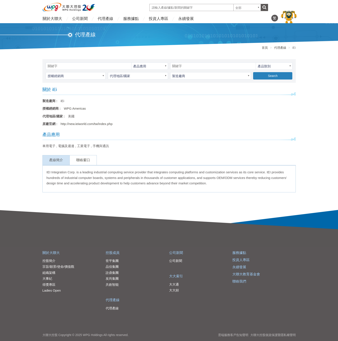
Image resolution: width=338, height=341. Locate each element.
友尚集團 (112, 278)
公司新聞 (80, 18)
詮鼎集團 (112, 272)
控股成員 (113, 253)
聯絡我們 (239, 281)
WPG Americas (75, 108)
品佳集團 (112, 266)
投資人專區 (158, 18)
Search (272, 76)
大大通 (174, 284)
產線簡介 (56, 160)
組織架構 (48, 272)
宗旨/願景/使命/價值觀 (58, 266)
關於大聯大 (52, 18)
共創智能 (112, 284)
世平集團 (112, 261)
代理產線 (105, 18)
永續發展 (186, 18)
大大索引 (176, 276)
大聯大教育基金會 (246, 274)
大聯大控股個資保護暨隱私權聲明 (273, 335)
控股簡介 (48, 261)
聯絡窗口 (83, 160)
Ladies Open (51, 290)
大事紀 (47, 278)
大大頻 (174, 290)
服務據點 (131, 18)
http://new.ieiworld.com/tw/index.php (87, 124)
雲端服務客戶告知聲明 (233, 335)
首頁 (265, 47)
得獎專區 (48, 284)
